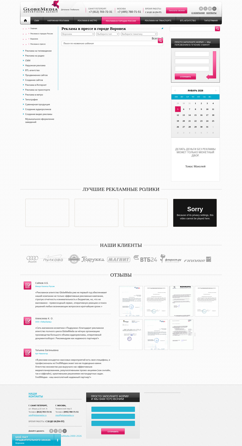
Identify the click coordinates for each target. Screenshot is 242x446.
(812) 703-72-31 (44, 411)
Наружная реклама (58, 20)
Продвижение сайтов (36, 75)
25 (213, 121)
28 (190, 127)
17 (207, 115)
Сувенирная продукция (37, 104)
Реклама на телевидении (38, 50)
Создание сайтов (34, 80)
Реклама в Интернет (36, 84)
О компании (198, 12)
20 (184, 121)
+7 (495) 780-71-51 (129, 12)
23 (201, 121)
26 (178, 127)
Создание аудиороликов (38, 109)
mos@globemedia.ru (64, 415)
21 (190, 121)
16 (201, 115)
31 (190, 103)
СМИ (36, 20)
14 (190, 115)
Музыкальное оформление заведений (39, 120)
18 (213, 115)
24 (207, 121)
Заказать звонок (177, 10)
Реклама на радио (34, 55)
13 (184, 115)
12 (178, 115)
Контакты (211, 12)
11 (213, 109)
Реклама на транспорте (158, 20)
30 (184, 103)
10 (207, 109)
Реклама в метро (87, 20)
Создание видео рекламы (38, 114)
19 (178, 121)
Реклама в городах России (121, 20)
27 (184, 127)
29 (178, 103)
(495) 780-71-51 (71, 411)
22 (195, 121)
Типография (211, 20)
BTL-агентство (188, 20)
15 (195, 115)
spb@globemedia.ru (38, 415)
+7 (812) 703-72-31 (100, 12)
